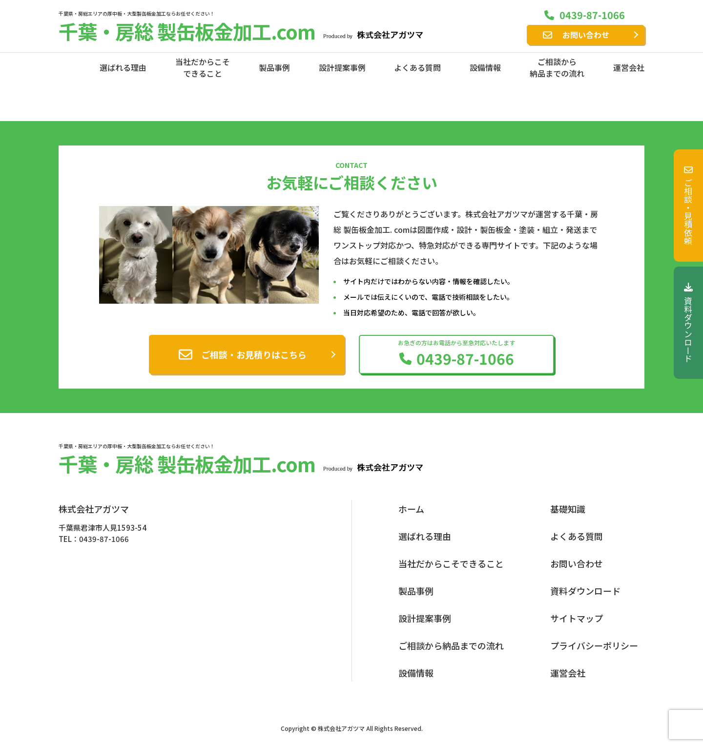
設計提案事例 (342, 67)
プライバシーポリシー (594, 645)
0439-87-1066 (592, 15)
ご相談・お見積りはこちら (254, 354)
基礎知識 (567, 508)
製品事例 (274, 67)
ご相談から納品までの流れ (557, 67)
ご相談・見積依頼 (688, 205)
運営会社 (628, 67)
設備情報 (485, 67)
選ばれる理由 (123, 67)
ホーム (411, 508)
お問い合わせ (585, 35)
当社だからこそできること (202, 67)
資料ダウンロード (688, 323)
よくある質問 (417, 67)
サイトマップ (576, 618)
